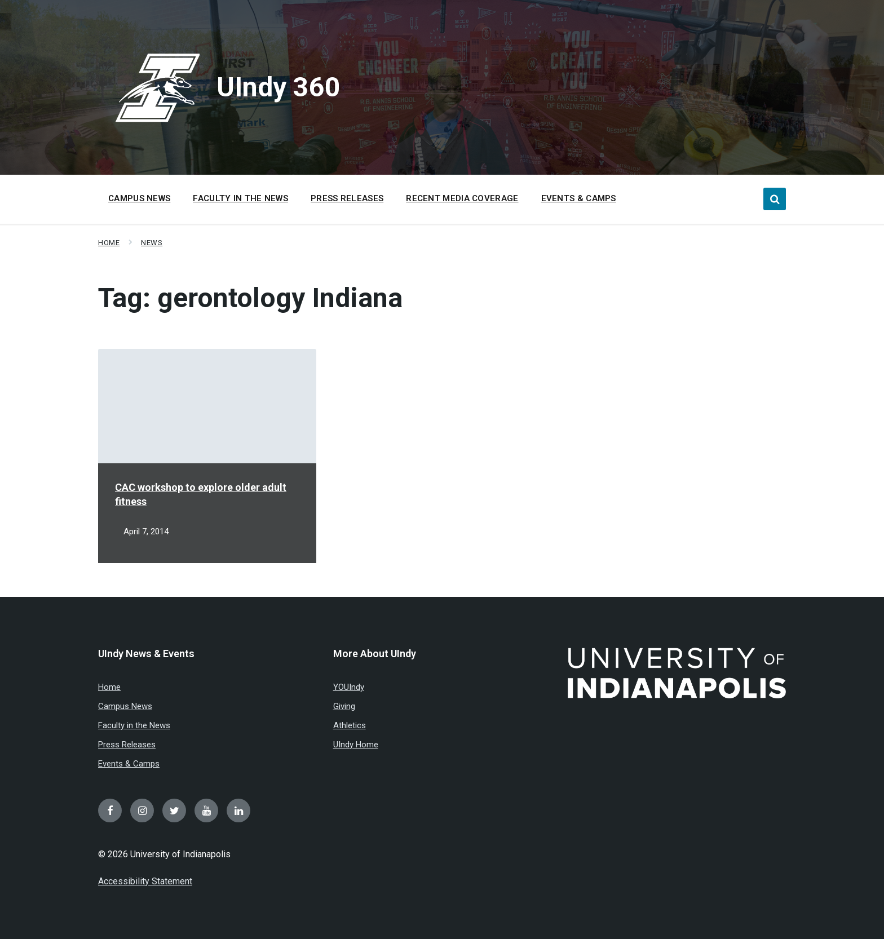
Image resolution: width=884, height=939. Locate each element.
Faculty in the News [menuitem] (240, 198)
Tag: (250, 298)
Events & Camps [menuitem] (578, 198)
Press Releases (127, 744)
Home (109, 242)
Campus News (125, 706)
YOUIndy (348, 687)
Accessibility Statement (145, 881)
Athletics (349, 725)
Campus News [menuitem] (139, 198)
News (151, 242)
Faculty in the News (134, 725)
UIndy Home (355, 744)
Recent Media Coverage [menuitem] (462, 198)
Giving (344, 706)
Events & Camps (129, 764)
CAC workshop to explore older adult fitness (200, 494)
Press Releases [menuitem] (347, 198)
